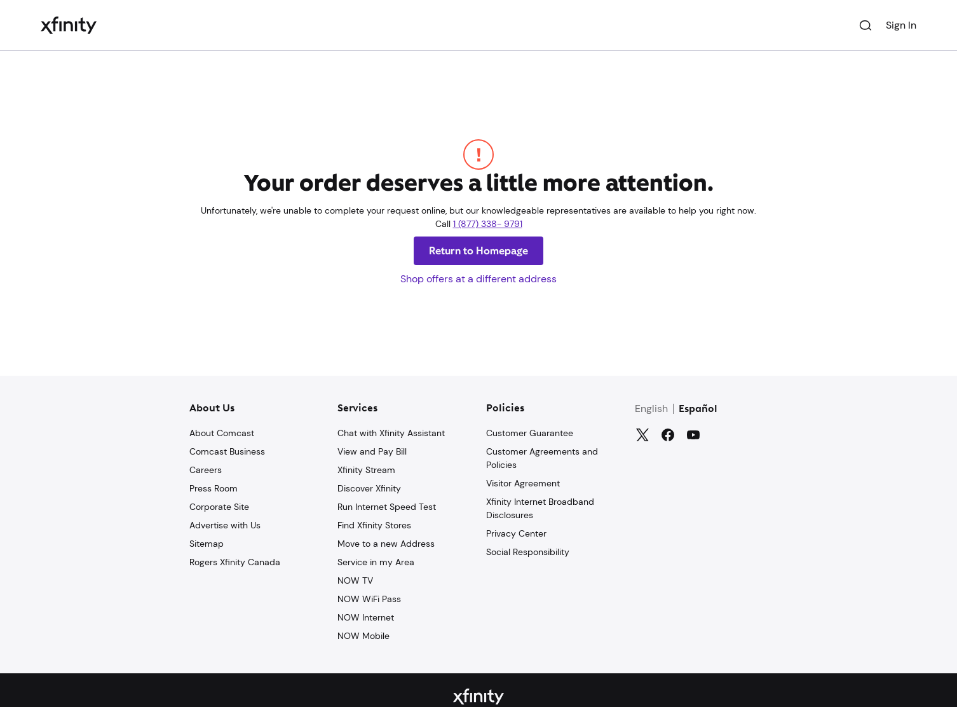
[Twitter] (642, 435)
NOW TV (355, 580)
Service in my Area (375, 562)
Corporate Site (219, 506)
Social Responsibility (527, 552)
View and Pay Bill (372, 451)
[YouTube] (693, 435)
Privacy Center (516, 533)
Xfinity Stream (366, 470)
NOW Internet (365, 617)
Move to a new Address (386, 543)
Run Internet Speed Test (386, 506)
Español (698, 409)
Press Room (213, 488)
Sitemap (206, 543)
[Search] (865, 25)
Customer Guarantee (529, 433)
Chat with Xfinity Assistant (391, 433)
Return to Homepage (478, 250)
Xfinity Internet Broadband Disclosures (540, 508)
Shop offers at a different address (478, 278)
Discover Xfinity (369, 488)
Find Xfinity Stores (374, 525)
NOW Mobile (363, 636)
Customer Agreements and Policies (542, 458)
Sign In (901, 25)
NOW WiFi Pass (369, 599)
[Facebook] (667, 435)
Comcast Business (227, 451)
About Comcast (221, 433)
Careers (205, 470)
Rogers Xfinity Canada (234, 562)
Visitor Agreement (523, 483)
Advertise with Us (225, 525)
